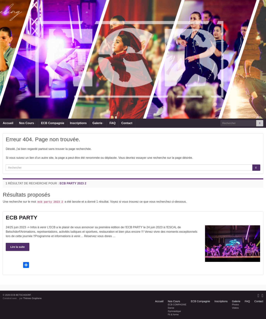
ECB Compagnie (52, 123)
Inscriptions (78, 123)
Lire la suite (17, 246)
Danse (171, 308)
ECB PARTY (21, 217)
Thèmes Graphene (32, 298)
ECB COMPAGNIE (177, 304)
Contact (126, 123)
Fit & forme (173, 314)
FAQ (113, 123)
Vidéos (235, 308)
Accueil (8, 123)
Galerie (98, 123)
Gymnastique (174, 311)
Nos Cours (27, 123)
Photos (235, 304)
